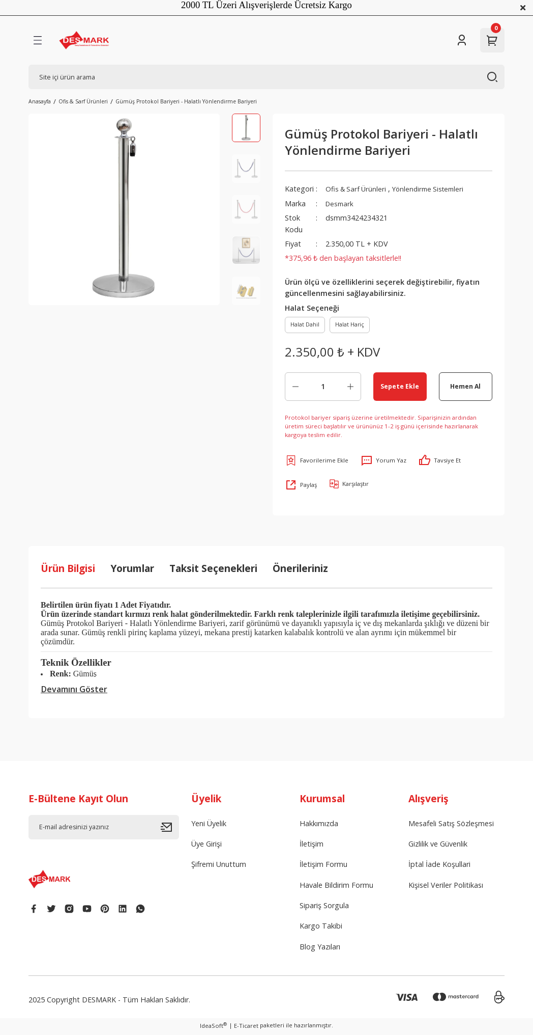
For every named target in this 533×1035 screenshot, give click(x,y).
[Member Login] (462, 40)
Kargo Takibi (321, 928)
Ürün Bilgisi (68, 571)
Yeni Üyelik (208, 825)
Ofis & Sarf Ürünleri (357, 189)
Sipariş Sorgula (324, 907)
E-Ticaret (246, 1027)
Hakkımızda (319, 825)
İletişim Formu (323, 866)
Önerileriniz (300, 571)
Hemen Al (465, 388)
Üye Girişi (206, 846)
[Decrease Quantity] (295, 388)
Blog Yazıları (320, 949)
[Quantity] (323, 388)
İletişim (311, 846)
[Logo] (84, 40)
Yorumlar (132, 571)
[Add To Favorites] (316, 462)
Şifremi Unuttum (218, 866)
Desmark (340, 203)
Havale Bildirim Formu (336, 887)
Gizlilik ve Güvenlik (437, 846)
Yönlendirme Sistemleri (433, 189)
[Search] (266, 77)
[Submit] (170, 829)
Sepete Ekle (400, 388)
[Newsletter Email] (103, 829)
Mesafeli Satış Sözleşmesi (451, 825)
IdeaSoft (213, 1027)
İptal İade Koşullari (439, 866)
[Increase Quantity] (350, 388)
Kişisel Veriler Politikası (445, 887)
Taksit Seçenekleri (213, 571)
